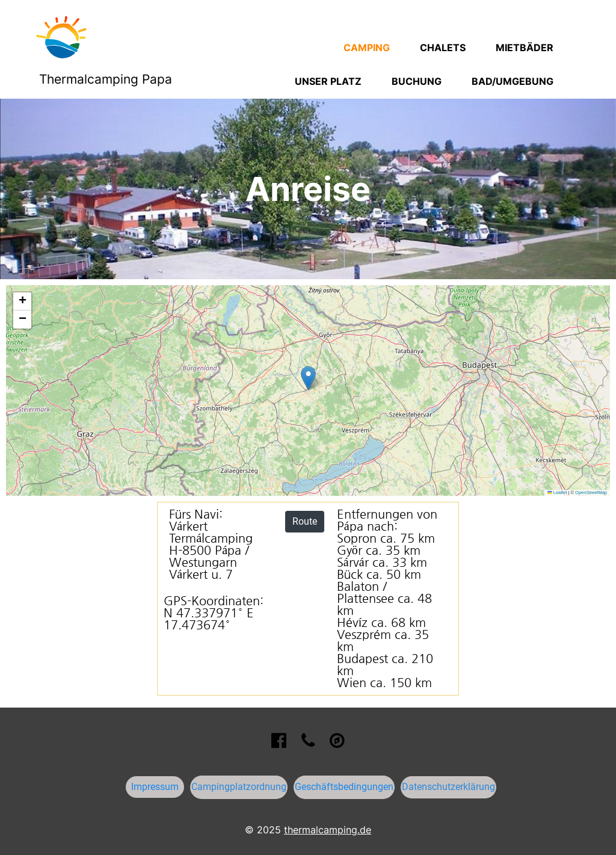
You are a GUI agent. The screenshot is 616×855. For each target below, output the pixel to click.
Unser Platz (328, 81)
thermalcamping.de (327, 830)
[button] (308, 378)
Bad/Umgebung (512, 81)
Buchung (417, 81)
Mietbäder (524, 48)
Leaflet (557, 492)
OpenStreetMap (591, 492)
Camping (366, 48)
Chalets (443, 48)
